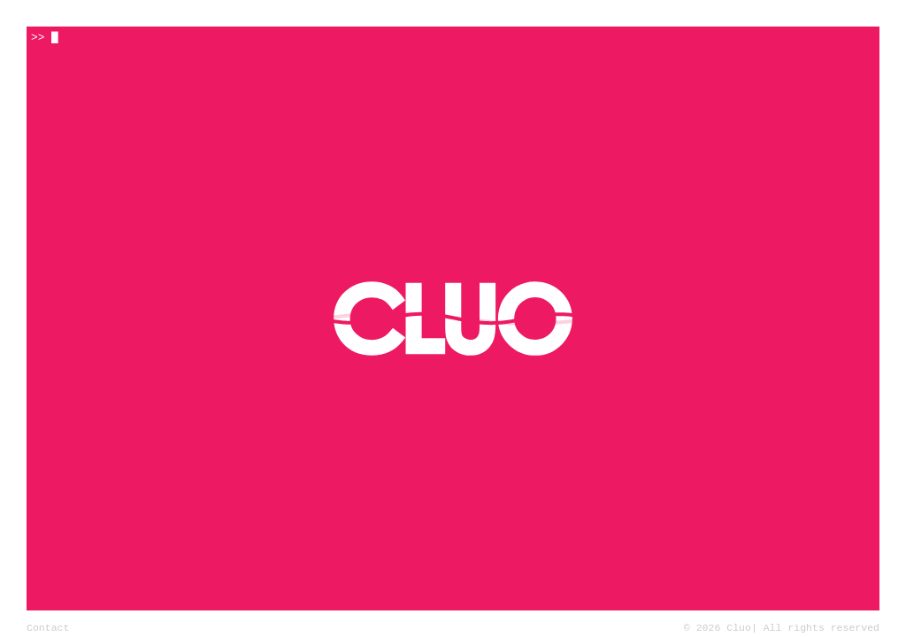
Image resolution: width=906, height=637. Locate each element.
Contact (48, 626)
